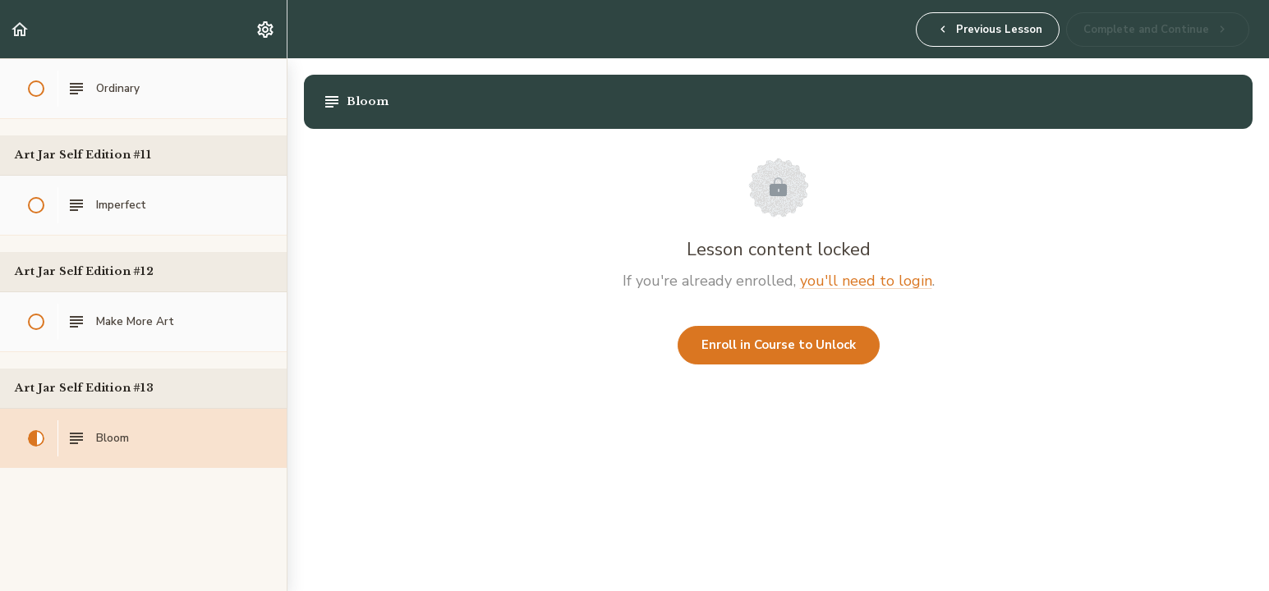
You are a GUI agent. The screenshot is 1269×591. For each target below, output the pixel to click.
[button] (20, 29)
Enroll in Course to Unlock (778, 345)
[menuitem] (266, 29)
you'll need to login (866, 281)
